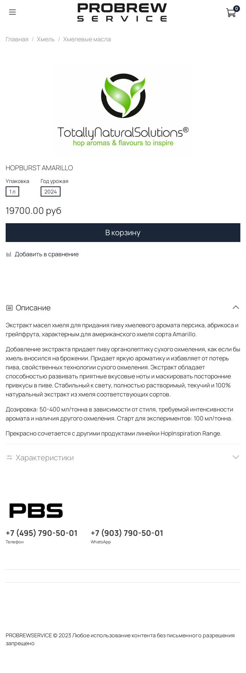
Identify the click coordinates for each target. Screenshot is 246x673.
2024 (50, 191)
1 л (12, 191)
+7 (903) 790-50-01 (127, 533)
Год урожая (54, 181)
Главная (17, 39)
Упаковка (17, 181)
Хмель (46, 39)
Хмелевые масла (87, 39)
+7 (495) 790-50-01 (41, 533)
